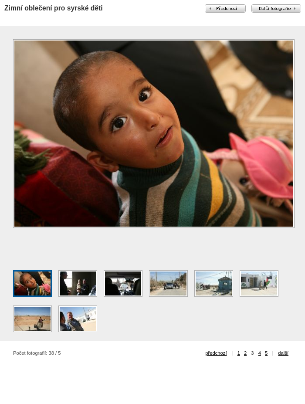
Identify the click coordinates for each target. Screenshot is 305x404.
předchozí (216, 353)
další (283, 353)
